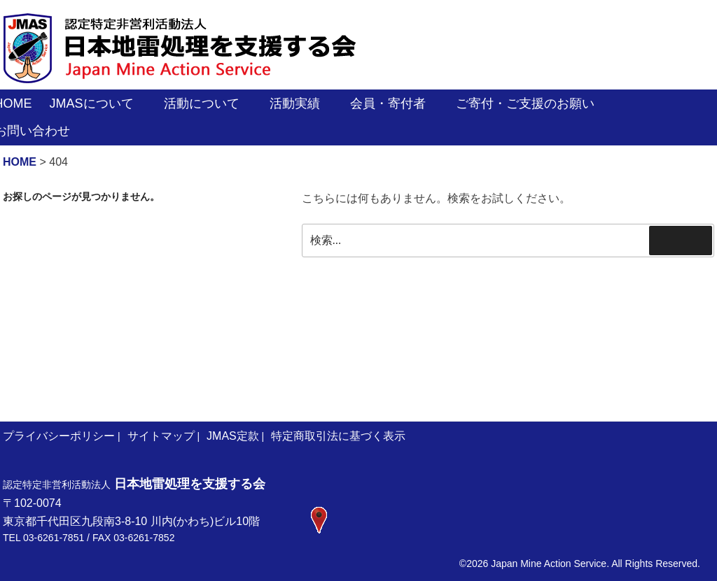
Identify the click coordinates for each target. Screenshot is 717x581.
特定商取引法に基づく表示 (338, 436)
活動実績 (303, 103)
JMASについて (100, 103)
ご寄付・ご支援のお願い (533, 103)
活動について (210, 103)
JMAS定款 (233, 436)
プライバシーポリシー (59, 436)
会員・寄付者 (396, 103)
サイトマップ (161, 436)
